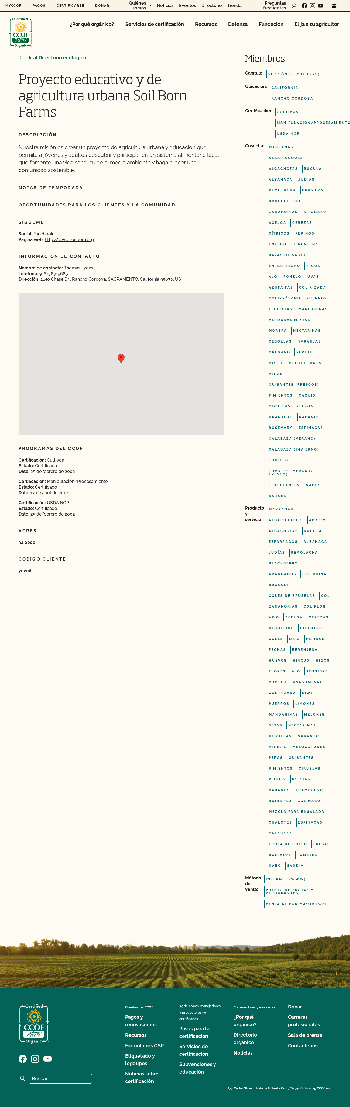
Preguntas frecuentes (274, 5)
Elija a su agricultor (317, 24)
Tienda (234, 5)
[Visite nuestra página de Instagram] (312, 5)
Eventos (187, 5)
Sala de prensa (305, 1035)
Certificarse (70, 6)
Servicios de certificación (154, 24)
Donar (102, 6)
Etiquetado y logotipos (140, 1059)
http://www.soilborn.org (69, 239)
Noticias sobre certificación (142, 1077)
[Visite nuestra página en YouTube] (320, 5)
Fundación (271, 24)
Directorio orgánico (245, 1038)
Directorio (211, 5)
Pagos (39, 6)
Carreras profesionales (304, 1020)
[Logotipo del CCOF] (20, 27)
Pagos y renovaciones (141, 1020)
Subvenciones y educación (197, 1068)
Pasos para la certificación (194, 1032)
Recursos (206, 24)
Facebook (43, 233)
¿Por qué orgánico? (92, 24)
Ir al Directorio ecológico (52, 57)
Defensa (238, 24)
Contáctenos (303, 1045)
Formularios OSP (144, 1045)
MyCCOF (13, 6)
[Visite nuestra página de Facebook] (304, 5)
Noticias (165, 5)
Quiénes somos (137, 5)
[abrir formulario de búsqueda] (293, 5)
